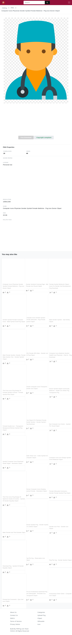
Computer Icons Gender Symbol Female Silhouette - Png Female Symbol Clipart (35, 317)
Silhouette (40, 621)
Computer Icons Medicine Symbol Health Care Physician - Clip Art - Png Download (59, 352)
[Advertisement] (36, 121)
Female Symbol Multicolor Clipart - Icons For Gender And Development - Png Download (59, 283)
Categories (41, 612)
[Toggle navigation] (69, 2)
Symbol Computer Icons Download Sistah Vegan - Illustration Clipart (10, 461)
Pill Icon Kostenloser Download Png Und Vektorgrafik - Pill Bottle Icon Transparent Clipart (35, 591)
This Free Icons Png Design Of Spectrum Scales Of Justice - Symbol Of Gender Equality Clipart (13, 496)
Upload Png (41, 615)
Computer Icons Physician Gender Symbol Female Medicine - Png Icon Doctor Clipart (13, 283)
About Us (13, 612)
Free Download (26, 137)
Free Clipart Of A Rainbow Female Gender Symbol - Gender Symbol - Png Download (36, 419)
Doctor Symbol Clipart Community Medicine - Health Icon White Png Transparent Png (59, 388)
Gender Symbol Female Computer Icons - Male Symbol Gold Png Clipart (13, 319)
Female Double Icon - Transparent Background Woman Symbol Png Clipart (13, 425)
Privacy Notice (15, 624)
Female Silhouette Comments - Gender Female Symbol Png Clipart (58, 490)
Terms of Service (16, 621)
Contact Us (14, 615)
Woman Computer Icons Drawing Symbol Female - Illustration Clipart (36, 488)
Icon (38, 624)
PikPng (4, 8)
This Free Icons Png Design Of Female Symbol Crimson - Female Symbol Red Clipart (13, 390)
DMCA (12, 618)
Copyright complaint (43, 137)
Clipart (39, 618)
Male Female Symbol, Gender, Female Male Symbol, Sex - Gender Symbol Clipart (12, 354)
